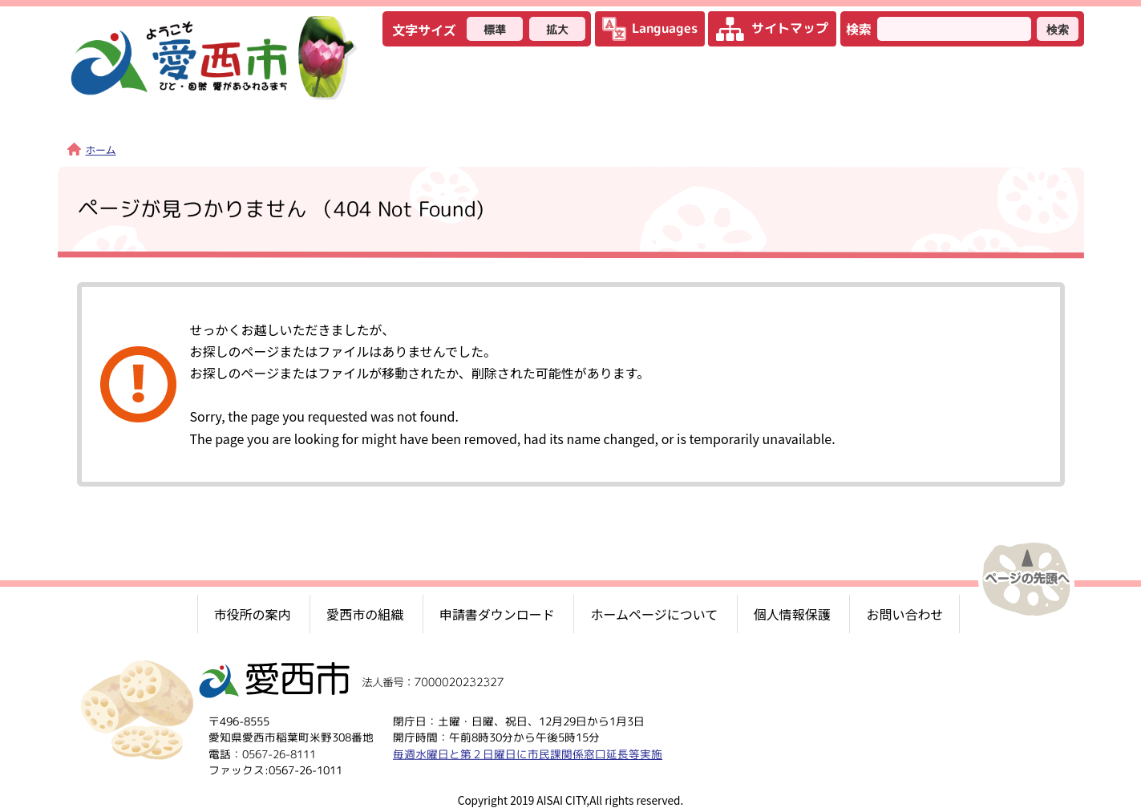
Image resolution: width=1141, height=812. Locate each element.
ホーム (91, 149)
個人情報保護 (792, 614)
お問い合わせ (904, 614)
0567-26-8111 (278, 754)
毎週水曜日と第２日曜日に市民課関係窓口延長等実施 (527, 754)
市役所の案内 (252, 614)
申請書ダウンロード (497, 614)
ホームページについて (654, 614)
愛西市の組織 (364, 614)
